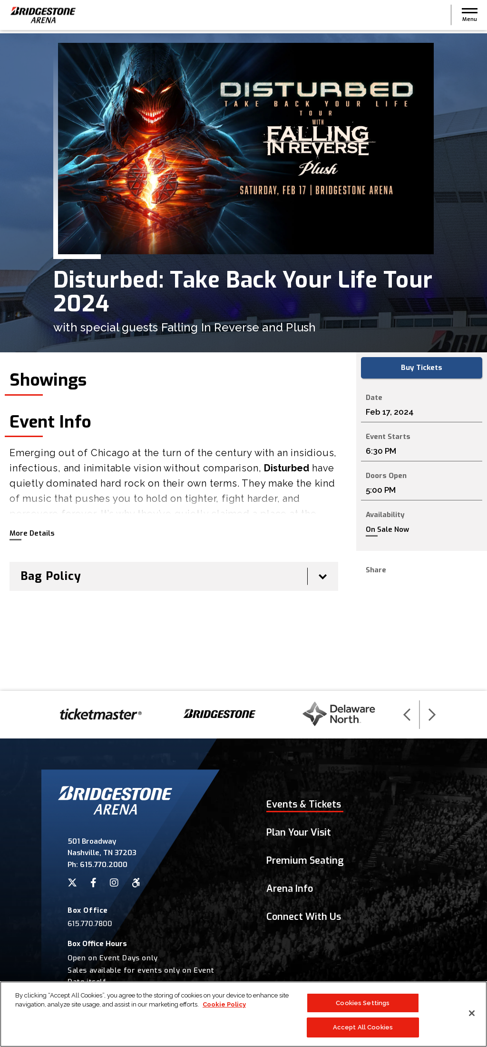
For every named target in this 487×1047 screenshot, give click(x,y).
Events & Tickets (303, 804)
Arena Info (289, 888)
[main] (243, 362)
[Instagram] (114, 882)
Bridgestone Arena (43, 17)
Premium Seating (305, 860)
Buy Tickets (421, 368)
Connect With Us (303, 916)
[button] (469, 16)
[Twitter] (72, 882)
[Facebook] (93, 882)
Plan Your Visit (298, 832)
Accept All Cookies (363, 1031)
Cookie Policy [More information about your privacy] (224, 1007)
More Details (32, 533)
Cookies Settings (363, 1006)
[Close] (471, 1016)
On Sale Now (387, 530)
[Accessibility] (136, 882)
